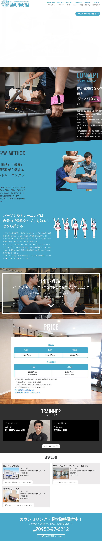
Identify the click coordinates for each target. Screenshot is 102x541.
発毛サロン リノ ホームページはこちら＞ (20, 505)
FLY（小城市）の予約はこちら (24, 390)
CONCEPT (51, 3)
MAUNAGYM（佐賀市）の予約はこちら (27, 392)
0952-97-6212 (51, 529)
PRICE (68, 3)
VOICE (96, 3)
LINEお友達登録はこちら (51, 536)
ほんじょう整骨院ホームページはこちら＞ (19, 482)
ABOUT (88, 3)
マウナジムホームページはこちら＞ (66, 482)
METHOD (60, 3)
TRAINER (78, 3)
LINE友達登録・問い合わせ (88, 14)
